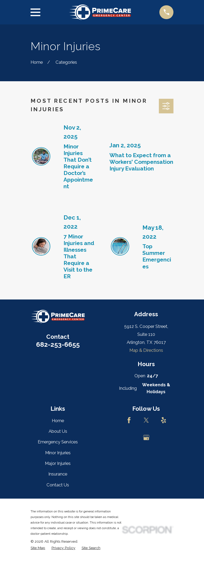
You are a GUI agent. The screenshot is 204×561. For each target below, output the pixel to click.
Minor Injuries (58, 452)
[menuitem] (38, 548)
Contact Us (57, 484)
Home (58, 420)
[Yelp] (163, 420)
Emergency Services (58, 441)
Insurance (57, 474)
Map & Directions (146, 350)
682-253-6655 (58, 344)
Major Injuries (58, 463)
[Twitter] (146, 420)
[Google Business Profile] (146, 437)
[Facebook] (129, 420)
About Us (58, 431)
